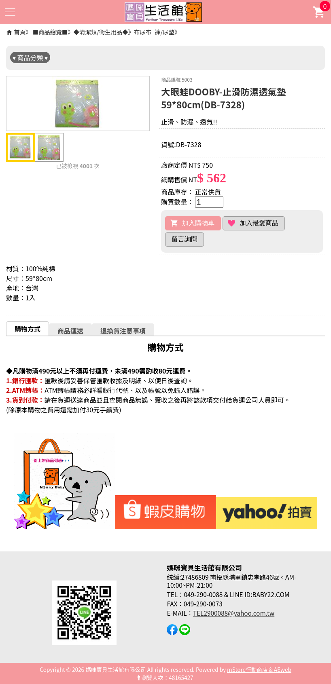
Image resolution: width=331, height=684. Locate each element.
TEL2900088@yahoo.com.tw (233, 612)
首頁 (19, 31)
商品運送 (70, 331)
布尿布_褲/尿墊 (154, 31)
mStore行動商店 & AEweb (259, 669)
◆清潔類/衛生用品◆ (100, 31)
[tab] (27, 328)
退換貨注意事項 (123, 331)
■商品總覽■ (50, 31)
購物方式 (27, 329)
